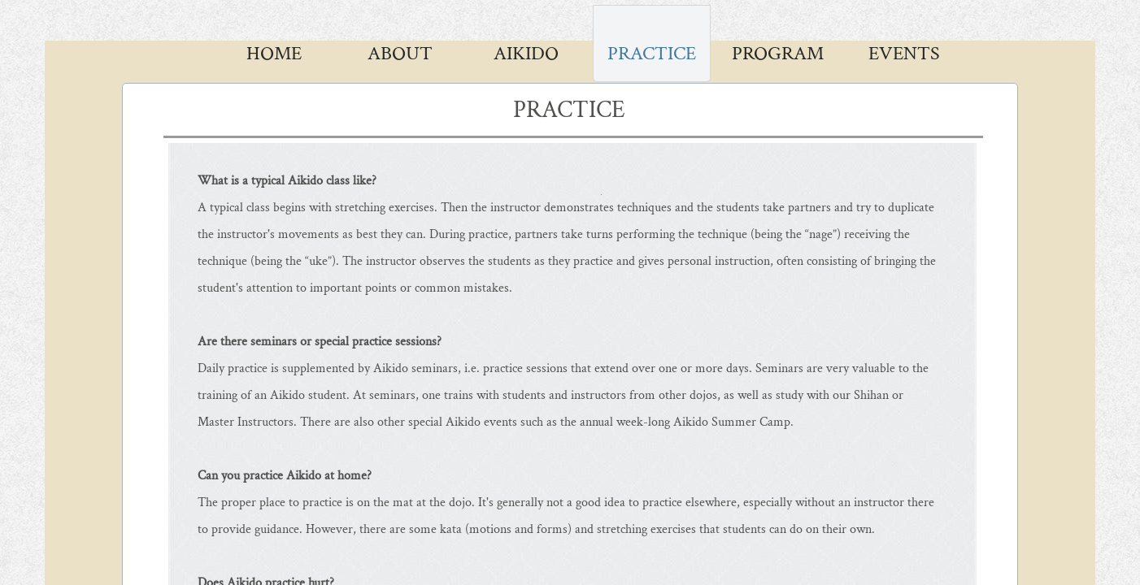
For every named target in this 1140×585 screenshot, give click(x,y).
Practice (651, 53)
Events (904, 53)
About (400, 53)
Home (274, 53)
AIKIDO (526, 53)
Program (778, 53)
